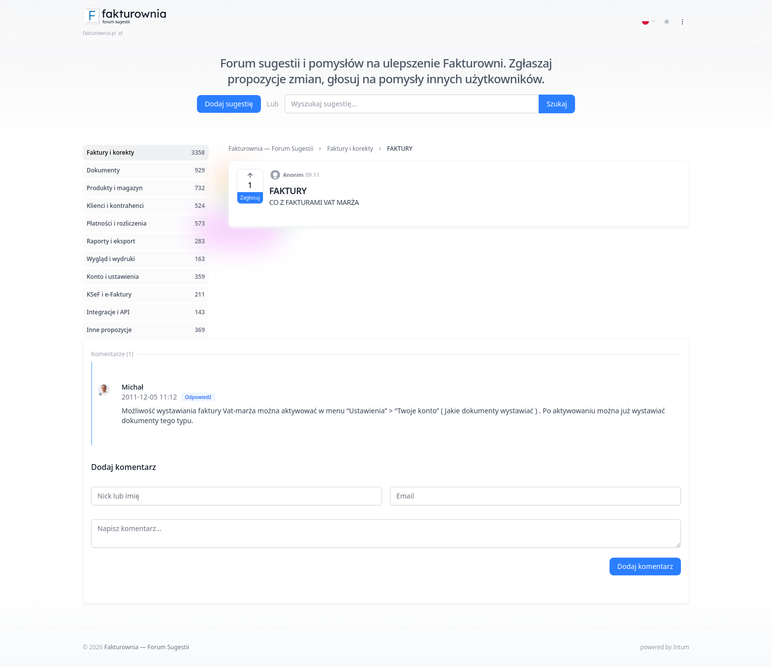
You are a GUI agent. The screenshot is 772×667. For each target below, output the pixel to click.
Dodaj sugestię (229, 103)
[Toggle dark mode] (667, 22)
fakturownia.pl (103, 33)
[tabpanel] (386, 403)
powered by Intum (665, 647)
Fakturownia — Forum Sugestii (270, 149)
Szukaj (557, 103)
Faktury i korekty (350, 149)
